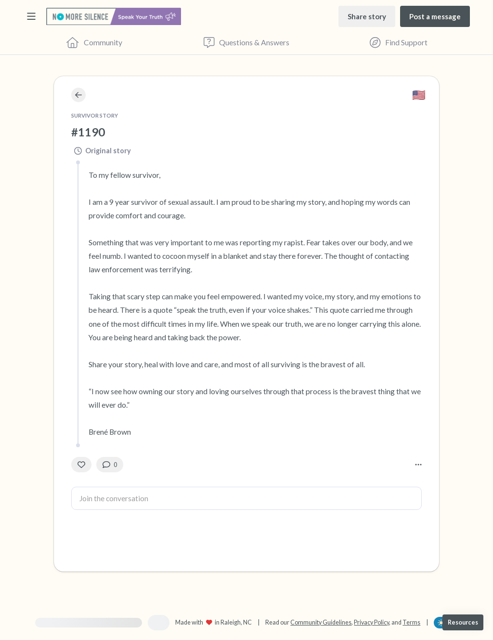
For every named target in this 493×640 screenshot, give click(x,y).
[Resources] (462, 622)
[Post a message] (435, 16)
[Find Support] (398, 42)
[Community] (94, 42)
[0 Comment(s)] (109, 464)
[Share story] (366, 16)
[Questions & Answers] (246, 42)
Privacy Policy (371, 622)
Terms (411, 622)
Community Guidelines (320, 622)
